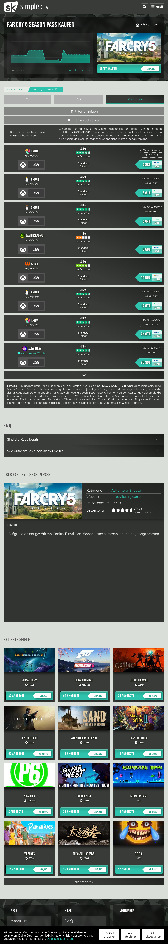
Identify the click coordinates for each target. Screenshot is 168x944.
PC (27, 99)
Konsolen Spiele (16, 89)
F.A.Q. (69, 921)
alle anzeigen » (84, 882)
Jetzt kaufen (129, 68)
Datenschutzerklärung (60, 938)
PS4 (79, 99)
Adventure (119, 490)
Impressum (18, 921)
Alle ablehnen (130, 934)
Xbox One (135, 99)
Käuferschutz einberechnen (25, 132)
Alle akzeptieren (153, 934)
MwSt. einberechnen (21, 135)
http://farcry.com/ (126, 496)
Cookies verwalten (109, 934)
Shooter (136, 490)
